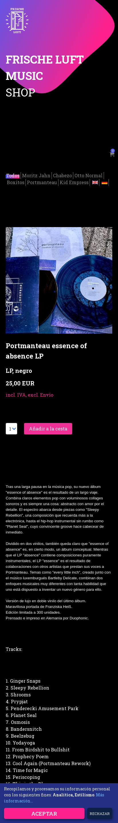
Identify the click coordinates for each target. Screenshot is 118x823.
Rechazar (100, 813)
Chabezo (62, 175)
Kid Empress (74, 181)
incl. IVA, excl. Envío (29, 394)
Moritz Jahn (36, 175)
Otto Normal (88, 175)
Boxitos (15, 181)
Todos (12, 175)
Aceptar (44, 813)
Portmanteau (42, 181)
